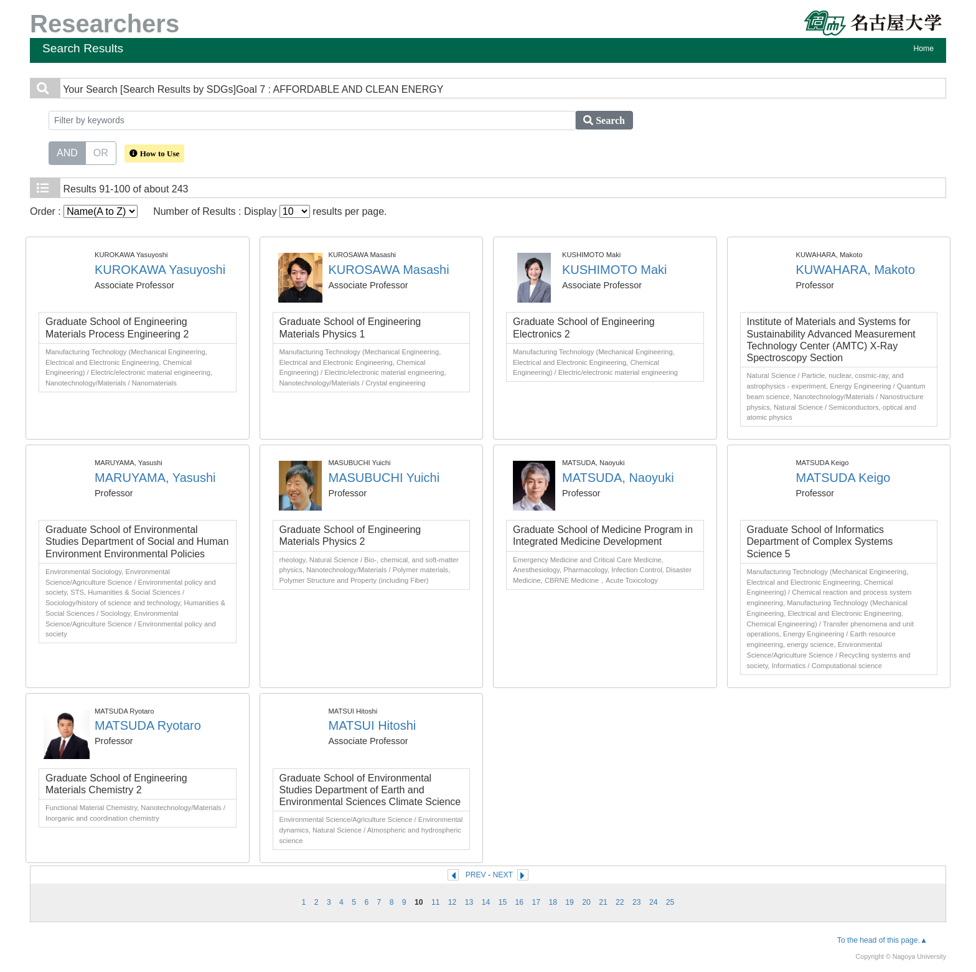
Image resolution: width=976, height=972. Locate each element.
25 (670, 902)
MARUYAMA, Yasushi (155, 477)
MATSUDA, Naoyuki (618, 477)
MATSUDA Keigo (843, 477)
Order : (84, 211)
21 (603, 902)
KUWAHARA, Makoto (856, 269)
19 (569, 902)
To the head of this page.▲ (882, 940)
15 (503, 902)
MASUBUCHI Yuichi (384, 477)
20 (586, 902)
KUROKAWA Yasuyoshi (160, 269)
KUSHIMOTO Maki (614, 269)
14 (486, 902)
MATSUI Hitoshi (372, 725)
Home (924, 48)
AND (67, 152)
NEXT (503, 875)
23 (636, 902)
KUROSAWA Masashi (389, 269)
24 (653, 902)
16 (519, 902)
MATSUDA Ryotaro (148, 725)
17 (536, 902)
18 (552, 902)
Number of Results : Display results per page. (270, 211)
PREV (476, 875)
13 (469, 902)
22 (620, 902)
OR (100, 152)
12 (452, 902)
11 (435, 902)
